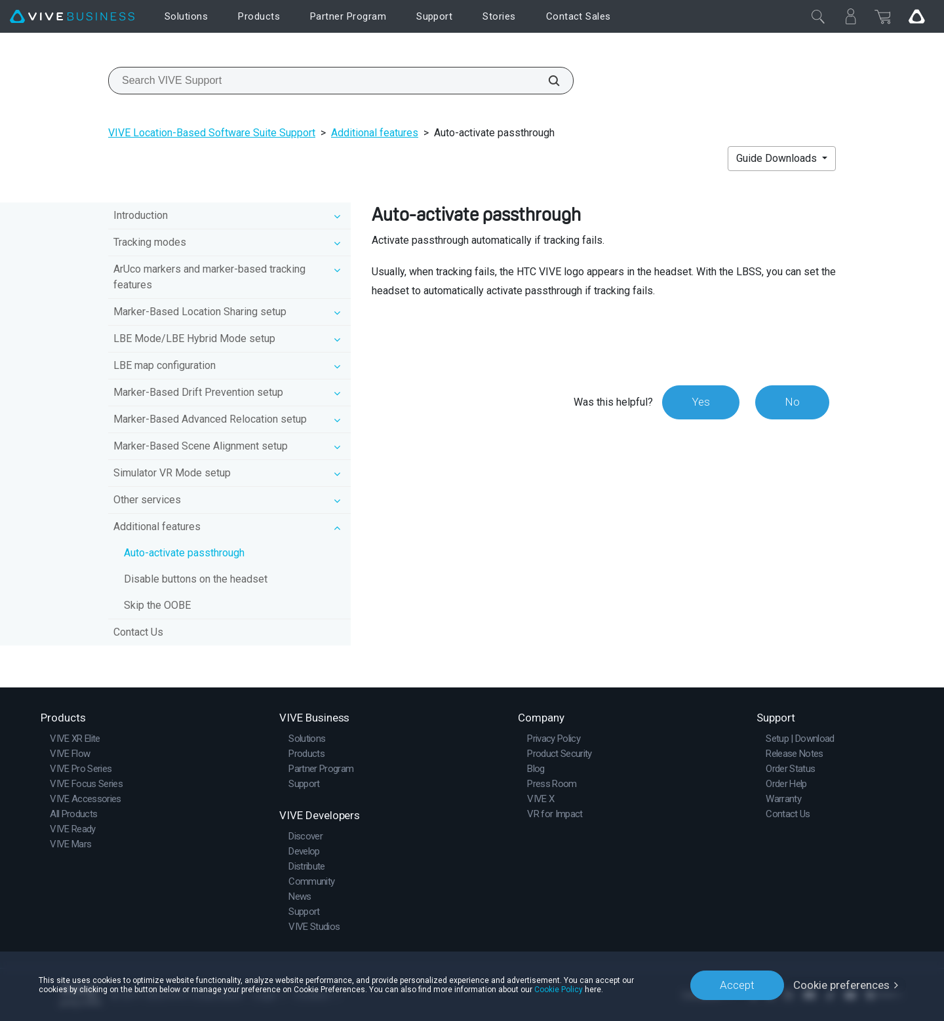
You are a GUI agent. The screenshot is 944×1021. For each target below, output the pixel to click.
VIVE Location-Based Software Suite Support (211, 132)
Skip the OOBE (157, 605)
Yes (701, 401)
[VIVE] (72, 17)
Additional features (374, 132)
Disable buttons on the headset (195, 579)
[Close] (818, 16)
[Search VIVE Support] (547, 80)
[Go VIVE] (916, 16)
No (792, 401)
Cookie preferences (841, 985)
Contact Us (138, 632)
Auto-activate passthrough (184, 553)
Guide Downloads (777, 158)
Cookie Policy (558, 989)
